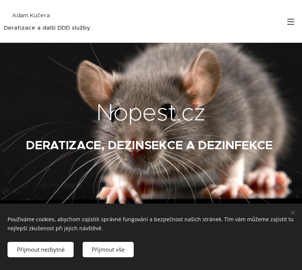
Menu (290, 21)
